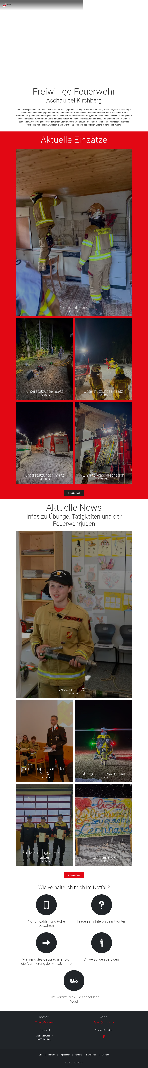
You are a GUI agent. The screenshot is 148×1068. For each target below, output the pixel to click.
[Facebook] (103, 1036)
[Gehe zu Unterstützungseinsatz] (103, 359)
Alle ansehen (74, 493)
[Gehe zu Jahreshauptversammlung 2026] (44, 741)
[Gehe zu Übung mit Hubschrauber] (103, 741)
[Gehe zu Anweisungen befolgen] (101, 949)
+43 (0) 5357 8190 (105, 1022)
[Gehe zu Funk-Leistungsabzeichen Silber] (44, 825)
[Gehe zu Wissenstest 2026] (74, 614)
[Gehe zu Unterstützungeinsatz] (44, 359)
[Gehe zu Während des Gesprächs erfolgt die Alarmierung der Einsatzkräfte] (46, 949)
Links (41, 1055)
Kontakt (78, 1055)
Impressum (65, 1055)
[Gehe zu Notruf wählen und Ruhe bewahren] (46, 911)
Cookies (105, 1055)
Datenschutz (91, 1055)
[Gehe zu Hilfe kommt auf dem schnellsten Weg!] (74, 987)
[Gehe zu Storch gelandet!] (103, 825)
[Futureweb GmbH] (74, 1062)
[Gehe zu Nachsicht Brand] (74, 232)
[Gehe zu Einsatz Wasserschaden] (103, 443)
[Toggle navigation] (130, 5)
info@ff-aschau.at (46, 1022)
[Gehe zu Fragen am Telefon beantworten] (101, 911)
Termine (51, 1055)
